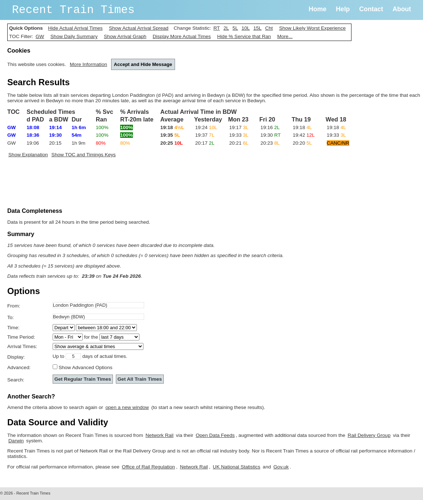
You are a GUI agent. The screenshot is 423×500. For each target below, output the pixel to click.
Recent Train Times (73, 10)
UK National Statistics (236, 467)
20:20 (302, 143)
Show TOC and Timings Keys (84, 154)
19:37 (205, 135)
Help (343, 9)
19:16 (270, 127)
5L (235, 28)
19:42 (303, 135)
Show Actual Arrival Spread (138, 28)
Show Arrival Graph (125, 36)
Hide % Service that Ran (244, 36)
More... (284, 36)
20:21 (238, 143)
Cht (269, 28)
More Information (88, 64)
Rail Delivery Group (369, 435)
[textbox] (98, 305)
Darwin (16, 440)
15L (257, 28)
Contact (371, 9)
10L (245, 28)
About (402, 9)
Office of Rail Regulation (148, 467)
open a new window (127, 407)
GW (40, 36)
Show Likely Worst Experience (312, 28)
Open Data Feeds (215, 435)
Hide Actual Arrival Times (75, 28)
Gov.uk (281, 467)
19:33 (238, 135)
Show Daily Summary (74, 36)
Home (317, 9)
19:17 (238, 127)
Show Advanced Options (85, 367)
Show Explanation (28, 154)
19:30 (270, 135)
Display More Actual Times (181, 36)
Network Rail (160, 435)
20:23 (270, 143)
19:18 (302, 127)
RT (216, 28)
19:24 (206, 127)
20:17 (205, 143)
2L (226, 28)
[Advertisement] (139, 184)
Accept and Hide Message (143, 64)
